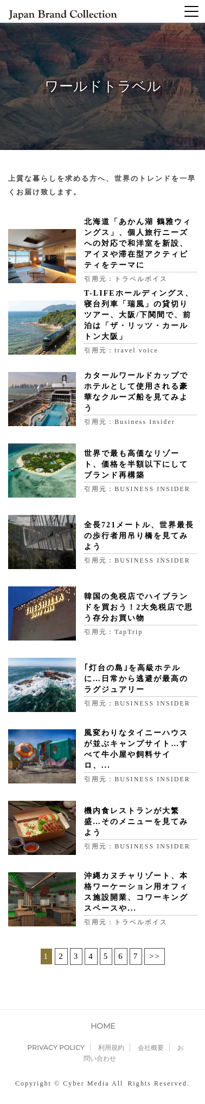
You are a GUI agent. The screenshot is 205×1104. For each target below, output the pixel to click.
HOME (103, 1026)
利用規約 (111, 1047)
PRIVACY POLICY (56, 1047)
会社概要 (151, 1047)
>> (155, 956)
